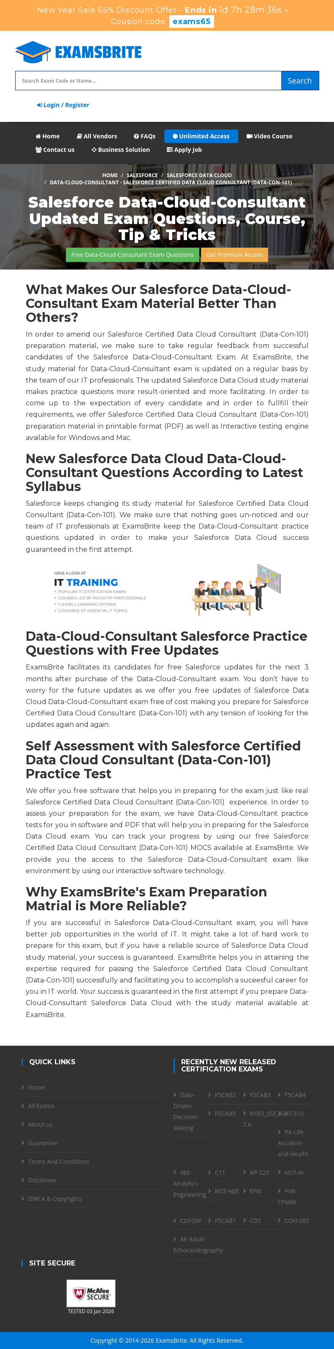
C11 (220, 1172)
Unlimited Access (201, 136)
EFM (256, 1191)
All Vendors (97, 136)
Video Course (270, 136)
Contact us (55, 150)
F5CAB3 (260, 1095)
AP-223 (259, 1172)
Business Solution (121, 150)
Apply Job (184, 150)
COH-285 (297, 1221)
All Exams (41, 1106)
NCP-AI (294, 1172)
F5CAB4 (295, 1095)
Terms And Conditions (58, 1161)
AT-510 (294, 1113)
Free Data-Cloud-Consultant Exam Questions (132, 255)
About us (40, 1124)
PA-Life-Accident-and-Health (293, 1143)
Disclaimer (42, 1180)
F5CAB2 (225, 1095)
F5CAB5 (225, 1113)
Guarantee (42, 1143)
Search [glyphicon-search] (300, 81)
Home (47, 136)
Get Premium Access (234, 255)
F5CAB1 (225, 1221)
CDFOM (190, 1221)
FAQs (144, 136)
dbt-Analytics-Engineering (190, 1183)
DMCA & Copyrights (55, 1199)
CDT (255, 1221)
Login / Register (63, 105)
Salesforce (142, 175)
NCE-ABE (227, 1191)
